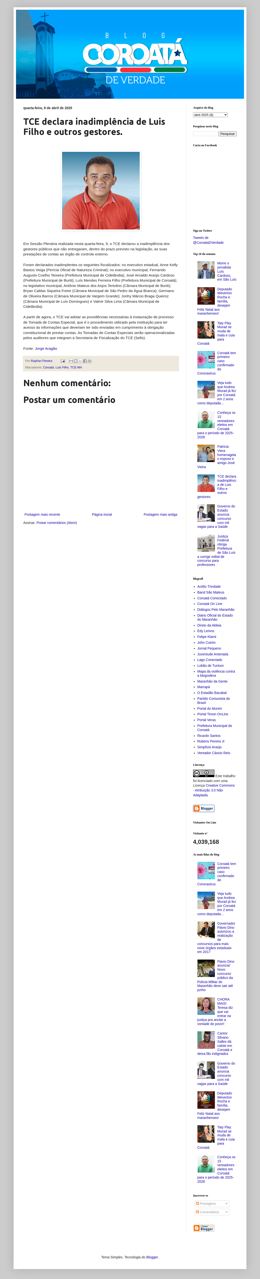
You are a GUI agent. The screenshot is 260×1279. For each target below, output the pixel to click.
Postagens (206, 1204)
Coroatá (48, 367)
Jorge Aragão (46, 348)
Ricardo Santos (209, 736)
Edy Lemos (205, 631)
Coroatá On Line (209, 604)
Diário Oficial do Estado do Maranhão (215, 617)
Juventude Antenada (212, 654)
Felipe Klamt (206, 637)
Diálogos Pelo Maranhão (216, 609)
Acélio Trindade (209, 586)
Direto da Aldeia (209, 625)
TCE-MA (76, 367)
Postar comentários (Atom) (56, 523)
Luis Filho (62, 367)
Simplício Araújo (209, 747)
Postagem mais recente (42, 514)
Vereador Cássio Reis (213, 753)
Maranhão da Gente (212, 681)
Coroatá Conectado (212, 598)
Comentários (207, 1212)
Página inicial (102, 514)
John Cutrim (206, 642)
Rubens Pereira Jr (211, 741)
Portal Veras (206, 720)
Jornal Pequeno (209, 648)
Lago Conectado (209, 660)
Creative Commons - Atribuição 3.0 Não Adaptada (214, 790)
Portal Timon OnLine (212, 714)
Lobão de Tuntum (210, 666)
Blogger (152, 1257)
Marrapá (203, 687)
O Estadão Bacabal (212, 693)
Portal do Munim (209, 708)
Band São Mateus (210, 592)
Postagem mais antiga (160, 514)
